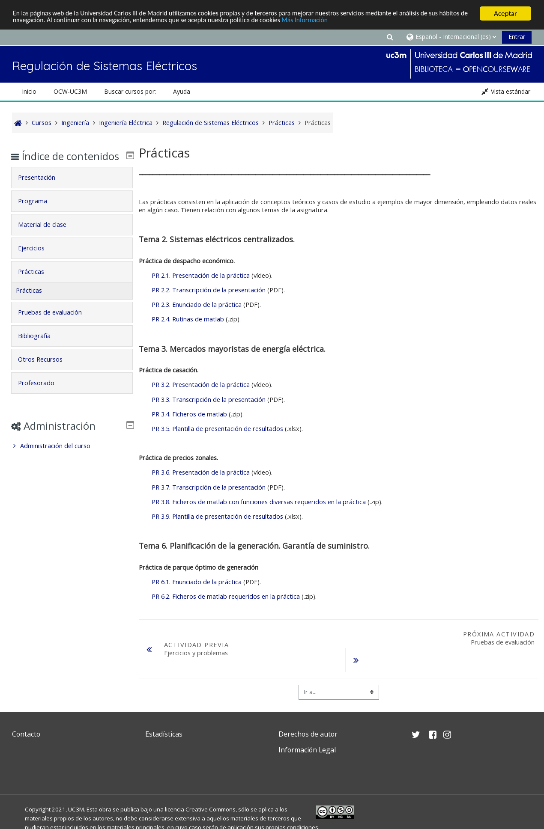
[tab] (72, 190)
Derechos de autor (308, 734)
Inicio (29, 91)
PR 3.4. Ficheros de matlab (189, 414)
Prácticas (37, 284)
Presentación (42, 190)
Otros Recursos (46, 372)
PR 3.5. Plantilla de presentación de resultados (217, 429)
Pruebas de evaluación (56, 325)
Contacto (26, 734)
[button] (390, 36)
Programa (38, 213)
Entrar (516, 37)
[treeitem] (72, 458)
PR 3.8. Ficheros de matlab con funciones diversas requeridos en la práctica (259, 502)
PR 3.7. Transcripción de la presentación (209, 487)
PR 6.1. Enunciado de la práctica (197, 582)
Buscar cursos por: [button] (130, 91)
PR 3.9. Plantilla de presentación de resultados (217, 516)
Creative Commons (210, 809)
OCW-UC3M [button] (70, 91)
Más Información (362, 21)
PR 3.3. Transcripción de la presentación (209, 399)
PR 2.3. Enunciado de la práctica (197, 304)
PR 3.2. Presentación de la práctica (201, 384)
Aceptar (505, 13)
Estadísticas (163, 734)
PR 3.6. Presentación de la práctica (201, 472)
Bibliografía (40, 348)
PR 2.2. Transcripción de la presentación (209, 290)
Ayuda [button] (181, 91)
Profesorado (42, 395)
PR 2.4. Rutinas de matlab (188, 319)
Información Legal (307, 750)
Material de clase (48, 237)
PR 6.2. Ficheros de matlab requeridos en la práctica (226, 596)
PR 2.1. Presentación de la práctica (201, 275)
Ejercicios (37, 260)
